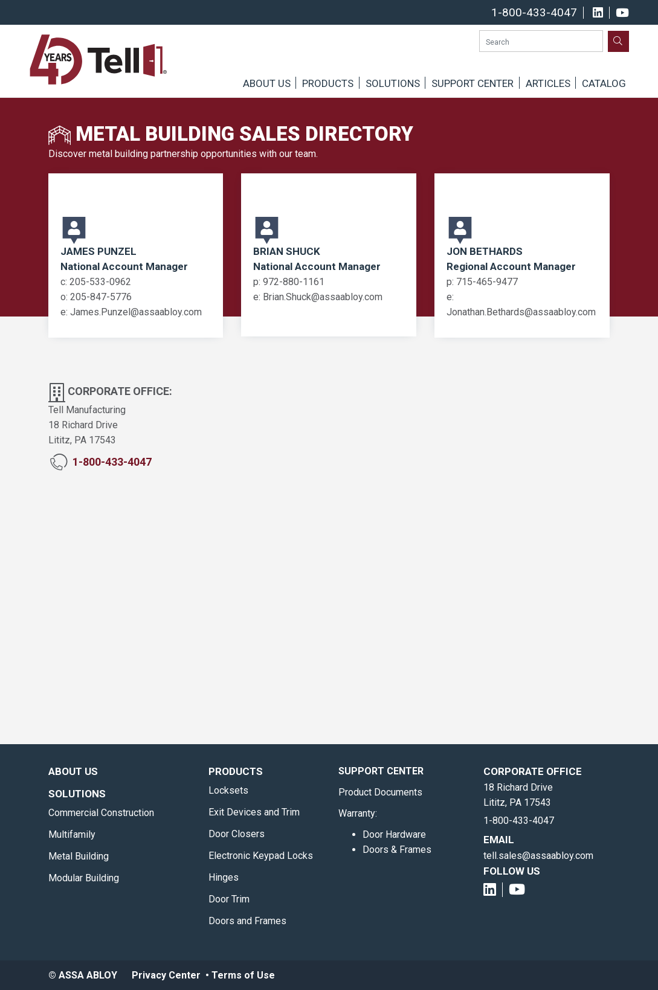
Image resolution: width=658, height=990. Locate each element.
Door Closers (236, 834)
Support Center (472, 83)
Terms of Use (243, 975)
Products (327, 83)
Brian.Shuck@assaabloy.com (322, 297)
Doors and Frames (247, 921)
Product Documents (380, 792)
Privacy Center (166, 975)
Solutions (393, 83)
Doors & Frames (397, 849)
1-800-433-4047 (534, 13)
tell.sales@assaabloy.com (538, 855)
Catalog (604, 83)
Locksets (228, 790)
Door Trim (229, 899)
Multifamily (71, 834)
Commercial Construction (101, 812)
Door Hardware (394, 834)
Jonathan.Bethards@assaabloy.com (521, 312)
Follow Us (511, 871)
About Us (267, 83)
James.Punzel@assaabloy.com (136, 312)
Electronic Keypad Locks (260, 855)
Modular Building (83, 878)
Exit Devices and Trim (254, 812)
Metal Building (78, 856)
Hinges (223, 877)
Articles (548, 83)
